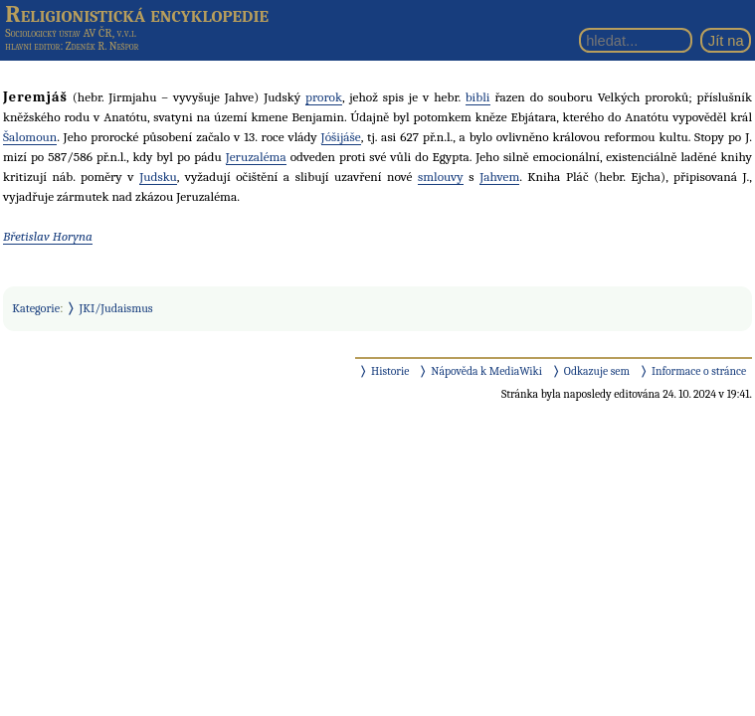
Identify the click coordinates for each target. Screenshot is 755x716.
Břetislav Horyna (48, 236)
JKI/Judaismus (116, 308)
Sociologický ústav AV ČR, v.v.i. (70, 33)
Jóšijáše (341, 136)
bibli (478, 97)
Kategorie (36, 308)
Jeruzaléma (256, 156)
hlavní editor (32, 46)
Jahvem (499, 176)
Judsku (158, 176)
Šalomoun (30, 136)
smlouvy (441, 176)
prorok (323, 97)
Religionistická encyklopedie (137, 14)
